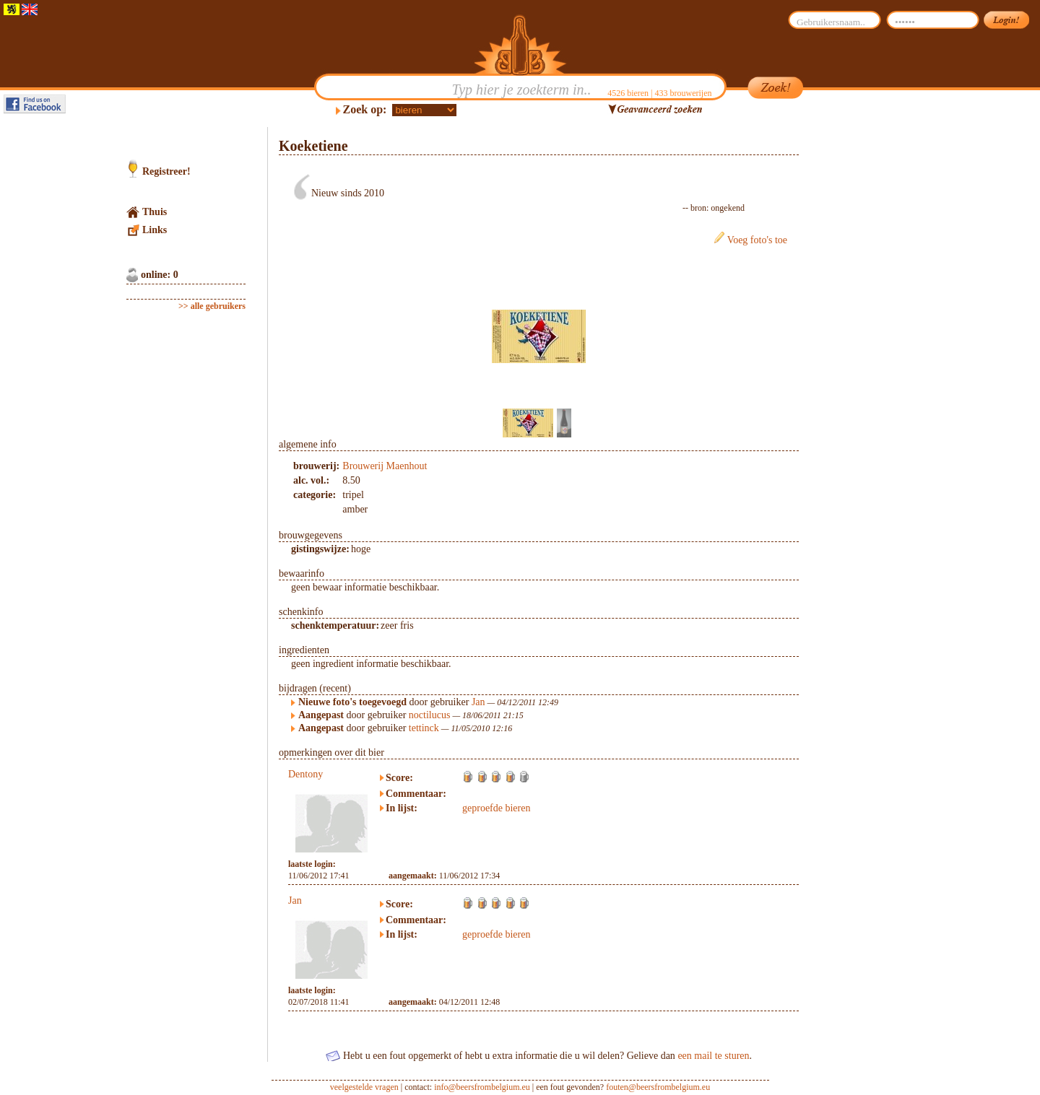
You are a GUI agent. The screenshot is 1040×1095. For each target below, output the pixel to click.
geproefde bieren (496, 808)
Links (154, 229)
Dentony (305, 774)
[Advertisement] (867, 343)
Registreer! (166, 171)
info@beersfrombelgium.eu (482, 1087)
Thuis (154, 211)
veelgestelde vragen (364, 1087)
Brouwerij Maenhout (384, 466)
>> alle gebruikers (212, 306)
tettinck (424, 728)
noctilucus (430, 715)
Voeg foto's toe (757, 240)
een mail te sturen (713, 1055)
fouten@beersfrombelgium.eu (658, 1087)
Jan (478, 702)
